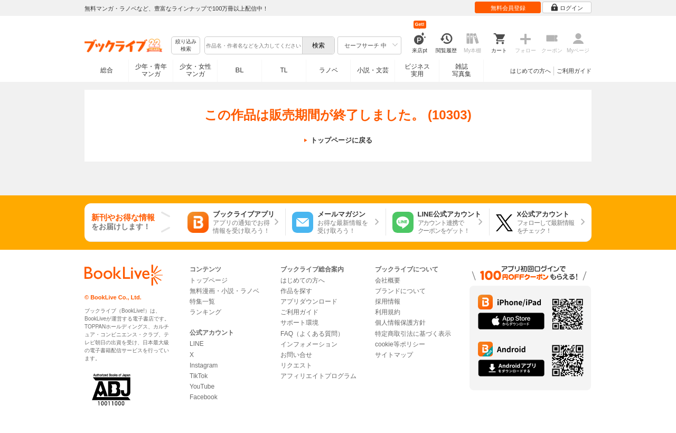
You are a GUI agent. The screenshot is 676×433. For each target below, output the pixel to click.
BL (240, 70)
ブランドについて (400, 291)
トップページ (209, 280)
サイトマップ (394, 355)
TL (283, 70)
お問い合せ (296, 355)
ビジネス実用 (417, 70)
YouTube (202, 386)
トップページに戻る (341, 140)
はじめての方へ (530, 71)
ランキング (205, 312)
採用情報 (387, 301)
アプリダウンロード (308, 301)
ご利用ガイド (574, 71)
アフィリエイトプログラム (318, 376)
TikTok (199, 376)
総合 (106, 70)
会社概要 (387, 280)
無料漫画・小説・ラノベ (224, 291)
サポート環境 (299, 322)
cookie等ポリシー (400, 344)
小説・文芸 (373, 70)
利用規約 (387, 312)
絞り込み (185, 46)
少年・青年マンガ (151, 70)
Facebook (204, 397)
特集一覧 (202, 301)
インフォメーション (308, 344)
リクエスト (296, 365)
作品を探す (296, 291)
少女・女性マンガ (195, 70)
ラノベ (328, 70)
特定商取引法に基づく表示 (413, 333)
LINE (197, 343)
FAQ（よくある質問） (312, 333)
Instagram (204, 365)
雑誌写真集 (461, 70)
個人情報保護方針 (400, 322)
